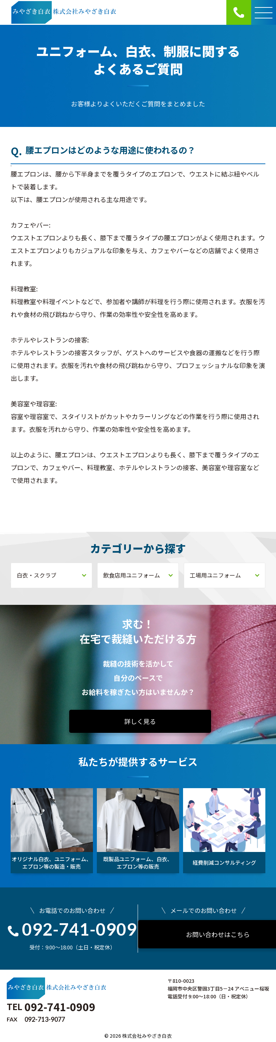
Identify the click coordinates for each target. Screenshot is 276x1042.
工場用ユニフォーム (224, 575)
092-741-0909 (72, 929)
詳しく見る (140, 721)
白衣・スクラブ (51, 575)
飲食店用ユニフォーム (138, 575)
